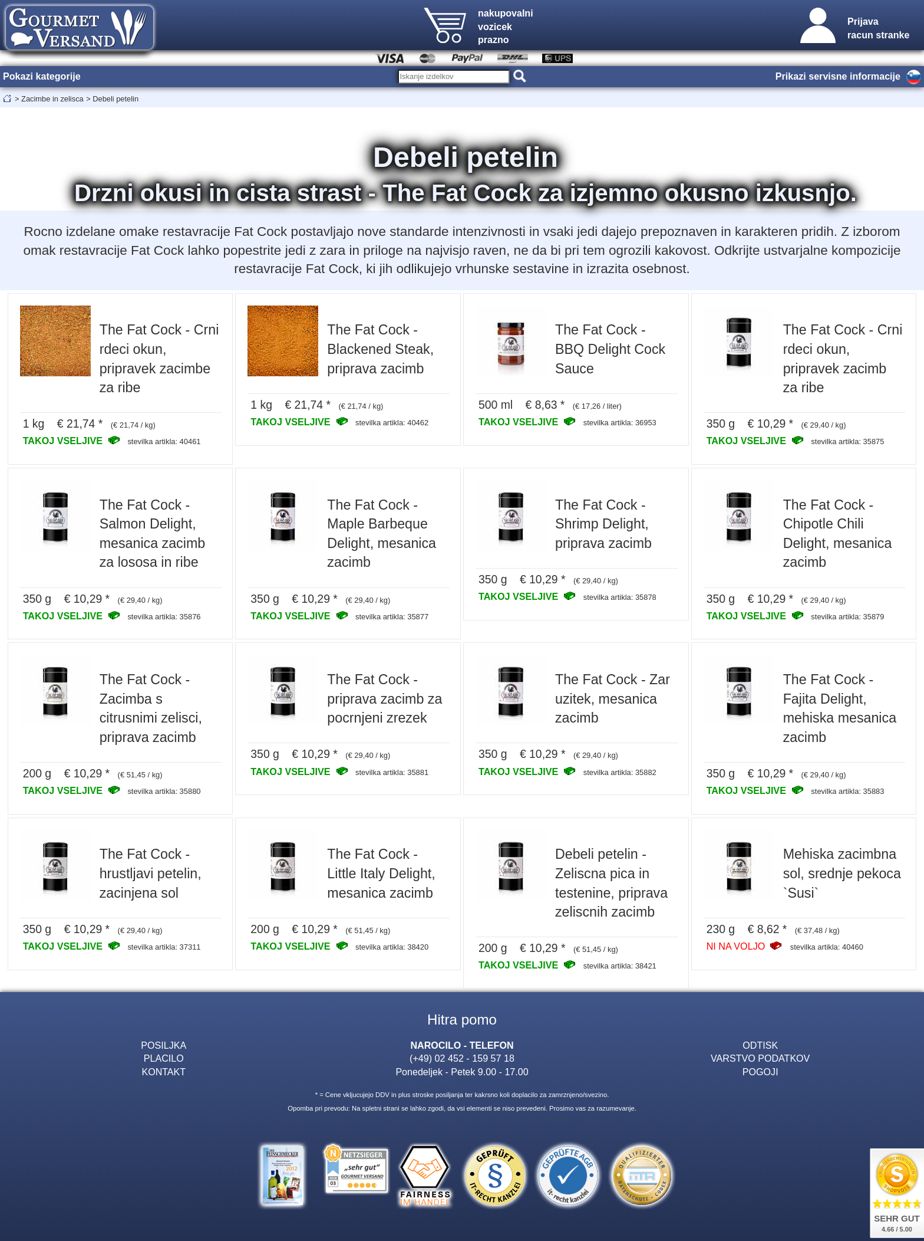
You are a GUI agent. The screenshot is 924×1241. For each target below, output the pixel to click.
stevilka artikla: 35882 (619, 772)
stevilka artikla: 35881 (391, 772)
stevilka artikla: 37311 (163, 947)
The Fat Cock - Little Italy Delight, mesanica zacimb (381, 873)
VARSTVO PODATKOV (760, 1058)
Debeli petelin (115, 98)
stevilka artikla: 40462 (391, 422)
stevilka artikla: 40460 (826, 947)
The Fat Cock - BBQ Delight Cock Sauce (610, 349)
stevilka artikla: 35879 (847, 616)
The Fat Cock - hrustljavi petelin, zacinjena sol (151, 873)
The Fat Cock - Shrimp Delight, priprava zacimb (603, 524)
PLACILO (164, 1058)
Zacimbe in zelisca (52, 98)
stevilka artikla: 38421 (619, 965)
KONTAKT (163, 1071)
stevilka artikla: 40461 (163, 441)
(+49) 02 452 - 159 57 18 (462, 1058)
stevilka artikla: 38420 (391, 947)
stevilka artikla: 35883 (847, 791)
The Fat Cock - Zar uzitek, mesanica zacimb (612, 698)
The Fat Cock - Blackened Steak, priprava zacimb (380, 349)
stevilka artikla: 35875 (847, 441)
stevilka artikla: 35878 (619, 597)
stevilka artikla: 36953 (619, 422)
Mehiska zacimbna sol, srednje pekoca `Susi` (842, 873)
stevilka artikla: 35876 (163, 616)
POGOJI (760, 1071)
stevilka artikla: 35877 (391, 616)
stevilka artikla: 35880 (163, 791)
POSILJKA (163, 1045)
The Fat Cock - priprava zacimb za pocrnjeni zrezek (384, 698)
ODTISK (760, 1045)
